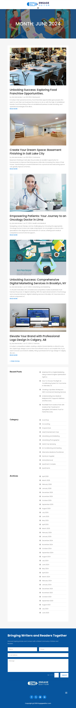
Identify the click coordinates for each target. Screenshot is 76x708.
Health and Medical (39, 223)
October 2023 (46, 597)
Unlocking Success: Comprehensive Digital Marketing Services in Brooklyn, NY (38, 281)
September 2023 (47, 601)
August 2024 (46, 557)
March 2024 (46, 577)
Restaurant (36, 97)
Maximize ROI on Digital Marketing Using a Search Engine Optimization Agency (54, 374)
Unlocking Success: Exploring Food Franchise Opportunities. (33, 91)
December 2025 (47, 492)
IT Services (36, 343)
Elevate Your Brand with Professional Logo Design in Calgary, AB (35, 338)
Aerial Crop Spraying (49, 444)
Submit (64, 675)
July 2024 (45, 561)
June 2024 (45, 565)
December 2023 (47, 589)
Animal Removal (47, 460)
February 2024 (47, 581)
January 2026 (46, 488)
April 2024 (45, 573)
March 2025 (46, 528)
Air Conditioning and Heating (51, 448)
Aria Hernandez (17, 97)
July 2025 (45, 512)
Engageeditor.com (44, 703)
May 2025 (45, 520)
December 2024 (47, 541)
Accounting (46, 424)
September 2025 (47, 504)
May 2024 (45, 569)
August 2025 (46, 508)
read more (13, 109)
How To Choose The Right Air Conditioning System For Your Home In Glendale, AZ (54, 383)
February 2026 (47, 484)
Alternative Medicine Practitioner (53, 452)
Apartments (46, 468)
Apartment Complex (49, 464)
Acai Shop (45, 420)
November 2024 (47, 545)
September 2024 (47, 553)
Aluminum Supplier (48, 456)
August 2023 (46, 605)
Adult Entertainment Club (50, 432)
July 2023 (45, 609)
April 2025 (45, 524)
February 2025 (47, 533)
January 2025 (46, 537)
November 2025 (47, 496)
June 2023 (45, 613)
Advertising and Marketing (41, 287)
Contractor (36, 157)
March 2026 (46, 480)
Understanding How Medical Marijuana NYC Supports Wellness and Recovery (53, 398)
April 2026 (45, 476)
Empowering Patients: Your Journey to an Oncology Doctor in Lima (38, 218)
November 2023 (47, 593)
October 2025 (46, 500)
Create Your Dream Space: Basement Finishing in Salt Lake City (35, 151)
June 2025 (45, 516)
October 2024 (46, 549)
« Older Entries (15, 361)
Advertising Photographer (50, 440)
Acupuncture (46, 428)
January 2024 (46, 585)
